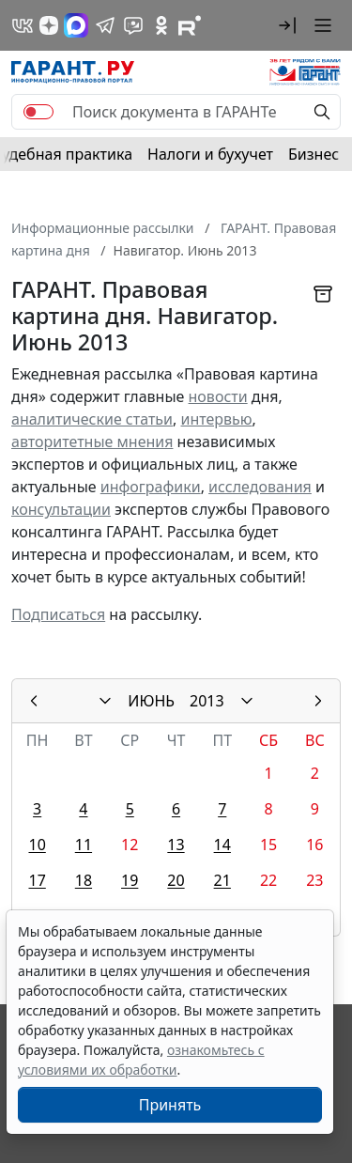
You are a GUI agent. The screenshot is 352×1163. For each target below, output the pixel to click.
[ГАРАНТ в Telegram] (105, 25)
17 (36, 880)
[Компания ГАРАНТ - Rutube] (189, 25)
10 (36, 844)
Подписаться (58, 614)
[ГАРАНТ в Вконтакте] (22, 25)
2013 (207, 700)
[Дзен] (48, 25)
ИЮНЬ (151, 700)
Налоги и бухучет (210, 154)
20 (175, 880)
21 (222, 880)
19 (129, 880)
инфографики (150, 486)
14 (222, 844)
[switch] (38, 111)
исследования (260, 486)
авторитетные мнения (92, 441)
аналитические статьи (92, 419)
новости (218, 396)
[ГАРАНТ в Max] (76, 25)
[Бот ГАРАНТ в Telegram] (133, 25)
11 (83, 844)
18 (83, 880)
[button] (287, 25)
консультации (61, 509)
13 (175, 844)
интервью (216, 419)
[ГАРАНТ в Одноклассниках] (161, 25)
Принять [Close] (170, 1104)
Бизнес (313, 154)
